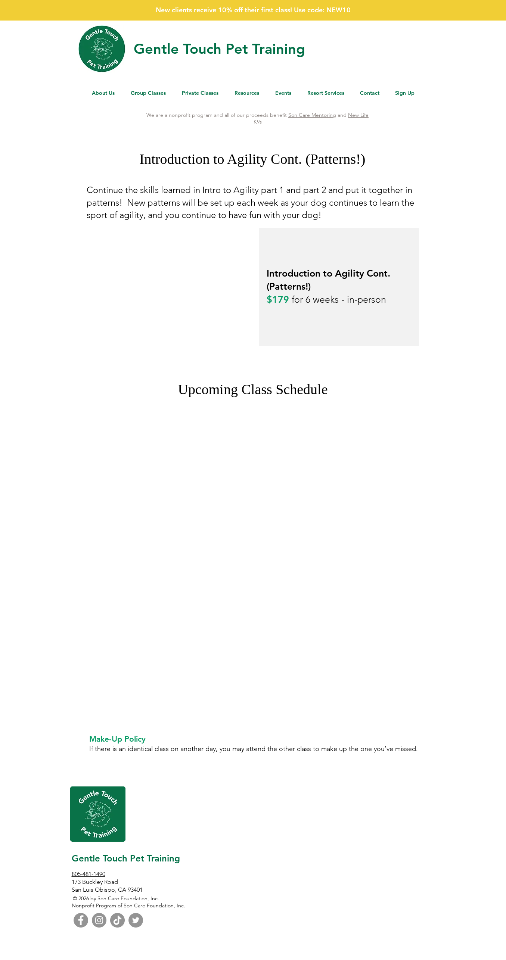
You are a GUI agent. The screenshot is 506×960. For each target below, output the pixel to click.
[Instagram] (99, 920)
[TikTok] (117, 920)
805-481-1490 (88, 874)
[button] (247, 93)
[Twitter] (135, 920)
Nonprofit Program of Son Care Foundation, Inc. (128, 905)
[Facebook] (81, 920)
